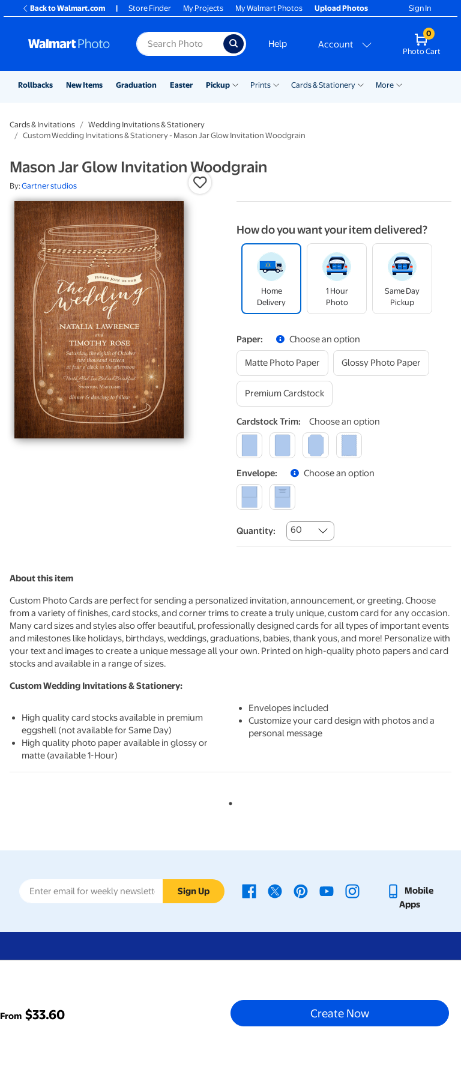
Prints (260, 84)
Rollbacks (35, 84)
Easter (181, 84)
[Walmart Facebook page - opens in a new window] (249, 890)
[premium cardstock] (285, 394)
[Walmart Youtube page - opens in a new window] (326, 890)
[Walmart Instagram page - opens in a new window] (352, 890)
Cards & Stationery (323, 84)
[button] (199, 182)
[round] (282, 445)
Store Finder (149, 8)
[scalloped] (349, 445)
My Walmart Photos (269, 8)
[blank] (249, 497)
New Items (84, 84)
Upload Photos (341, 8)
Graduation (136, 84)
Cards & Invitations (42, 124)
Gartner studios (49, 185)
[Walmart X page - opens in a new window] (275, 890)
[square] (249, 445)
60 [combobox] (296, 529)
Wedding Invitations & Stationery (146, 124)
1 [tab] (228, 801)
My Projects (203, 8)
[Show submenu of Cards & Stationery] (360, 84)
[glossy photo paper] (381, 363)
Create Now (339, 1013)
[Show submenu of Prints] (276, 84)
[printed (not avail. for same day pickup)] (282, 497)
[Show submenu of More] (399, 84)
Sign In (420, 8)
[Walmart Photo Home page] (69, 43)
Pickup (218, 84)
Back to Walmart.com (63, 8)
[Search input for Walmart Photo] (179, 44)
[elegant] (315, 445)
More (385, 84)
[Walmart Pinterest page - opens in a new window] (301, 890)
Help (277, 43)
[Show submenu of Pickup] (235, 84)
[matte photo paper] (282, 363)
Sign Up (193, 891)
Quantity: (256, 530)
